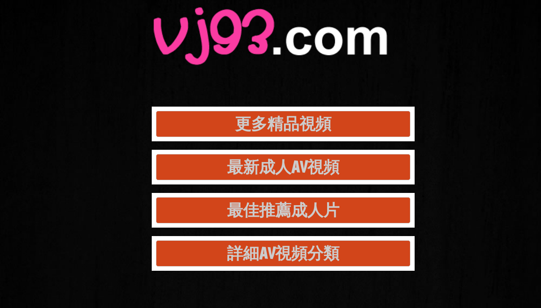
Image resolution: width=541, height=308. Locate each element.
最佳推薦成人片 (283, 210)
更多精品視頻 (283, 123)
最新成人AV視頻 (283, 166)
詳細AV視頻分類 (283, 253)
